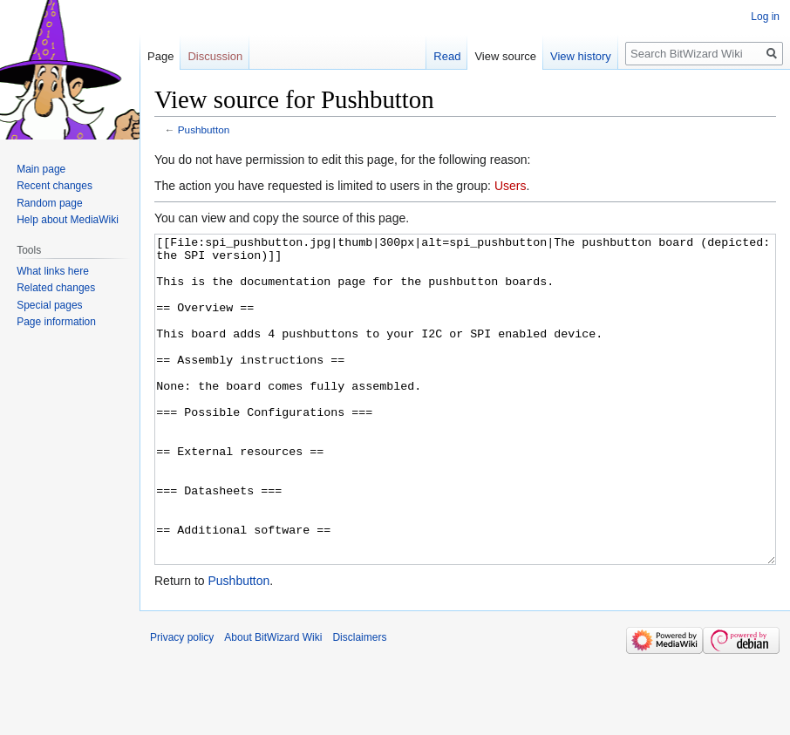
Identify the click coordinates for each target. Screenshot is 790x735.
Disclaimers (359, 703)
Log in (765, 16)
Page (160, 56)
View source (505, 56)
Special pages (49, 305)
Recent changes (54, 186)
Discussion (214, 56)
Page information (56, 322)
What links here (53, 271)
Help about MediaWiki (68, 220)
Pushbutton (203, 129)
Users (510, 186)
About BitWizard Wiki (273, 703)
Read (446, 56)
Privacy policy (182, 703)
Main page (41, 169)
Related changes (56, 288)
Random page (49, 203)
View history (580, 56)
